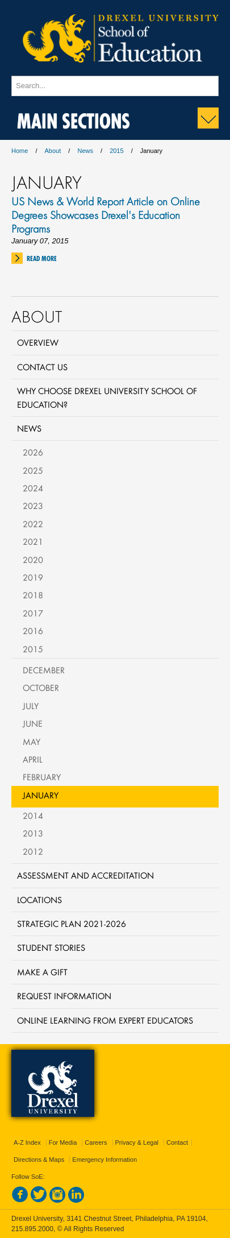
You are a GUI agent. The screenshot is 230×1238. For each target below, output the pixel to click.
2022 (33, 523)
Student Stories (51, 947)
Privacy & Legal (136, 1142)
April (33, 759)
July (31, 705)
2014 (33, 815)
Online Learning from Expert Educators (105, 1020)
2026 (33, 452)
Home (19, 150)
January (40, 795)
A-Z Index (27, 1142)
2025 (33, 470)
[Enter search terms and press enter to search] (115, 86)
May (31, 741)
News (85, 150)
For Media (63, 1142)
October (41, 687)
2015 (116, 150)
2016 (33, 630)
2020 (33, 559)
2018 (33, 595)
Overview (37, 342)
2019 (33, 577)
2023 (33, 505)
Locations (39, 899)
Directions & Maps (39, 1159)
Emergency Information (104, 1159)
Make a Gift (42, 972)
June (33, 723)
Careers (96, 1142)
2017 (33, 613)
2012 (33, 851)
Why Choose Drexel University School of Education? (107, 397)
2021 (33, 541)
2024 (33, 488)
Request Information (64, 995)
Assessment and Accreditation (85, 875)
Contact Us (42, 366)
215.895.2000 (32, 1229)
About (53, 150)
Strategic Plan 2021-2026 (71, 923)
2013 (33, 833)
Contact (177, 1142)
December (44, 670)
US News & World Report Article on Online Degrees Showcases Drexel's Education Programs (105, 214)
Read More (42, 258)
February (42, 776)
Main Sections (73, 119)
